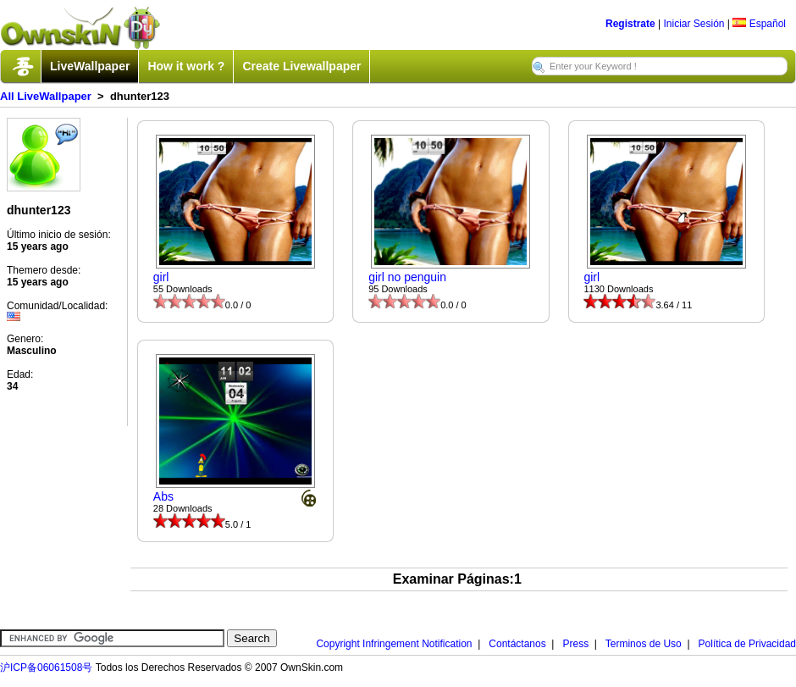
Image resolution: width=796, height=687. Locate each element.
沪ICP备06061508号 (46, 667)
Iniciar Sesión (693, 24)
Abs (163, 496)
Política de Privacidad (747, 644)
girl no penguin (407, 277)
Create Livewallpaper (301, 66)
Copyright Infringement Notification (394, 644)
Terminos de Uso (643, 644)
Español (759, 24)
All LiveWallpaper (45, 96)
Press (575, 644)
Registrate (630, 24)
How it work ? (185, 66)
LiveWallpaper (90, 66)
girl (161, 277)
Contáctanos (517, 644)
